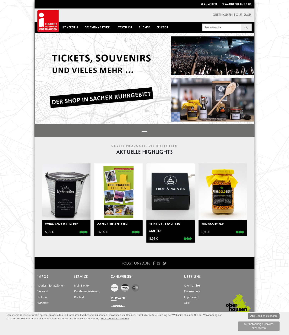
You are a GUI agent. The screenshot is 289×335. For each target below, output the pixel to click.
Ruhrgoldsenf (212, 224)
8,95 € (153, 238)
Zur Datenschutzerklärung (115, 318)
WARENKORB (237, 4)
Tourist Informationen (50, 285)
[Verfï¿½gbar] (83, 232)
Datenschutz (192, 291)
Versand (42, 291)
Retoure (42, 297)
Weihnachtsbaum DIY (61, 224)
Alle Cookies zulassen (263, 315)
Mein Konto (81, 285)
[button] (51, 85)
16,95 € (102, 232)
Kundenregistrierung (87, 291)
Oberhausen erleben (112, 224)
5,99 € (49, 232)
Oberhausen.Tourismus (232, 15)
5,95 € (205, 232)
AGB (187, 303)
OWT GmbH (192, 285)
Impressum (191, 297)
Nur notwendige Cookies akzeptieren (259, 326)
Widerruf (42, 303)
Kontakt (79, 297)
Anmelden (209, 4)
